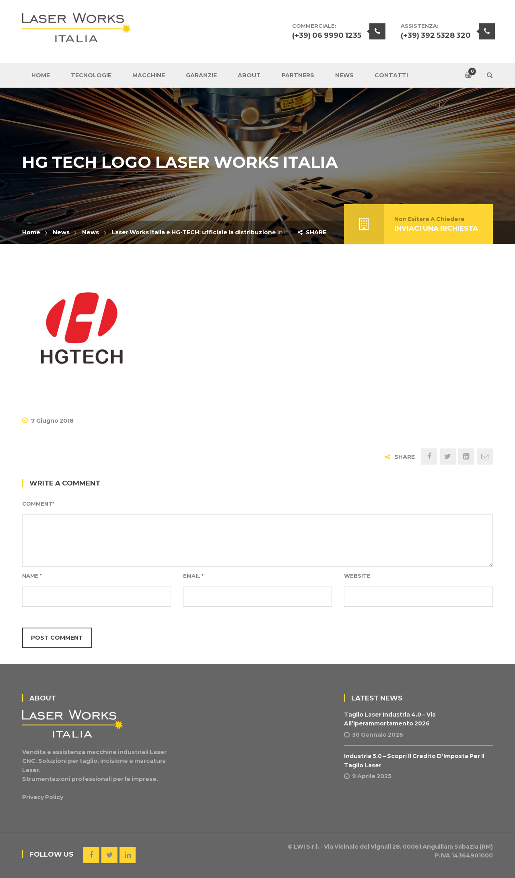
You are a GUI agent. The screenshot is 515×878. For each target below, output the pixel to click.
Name (32, 575)
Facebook (91, 855)
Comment (38, 503)
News (61, 232)
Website (357, 575)
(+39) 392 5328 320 (436, 35)
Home (31, 232)
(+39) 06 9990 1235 (326, 35)
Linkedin (127, 855)
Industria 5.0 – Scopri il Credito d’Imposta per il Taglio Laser (414, 760)
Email (193, 575)
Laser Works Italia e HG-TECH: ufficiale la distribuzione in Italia (205, 232)
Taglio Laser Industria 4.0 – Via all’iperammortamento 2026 (390, 719)
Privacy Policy (42, 797)
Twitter (109, 855)
